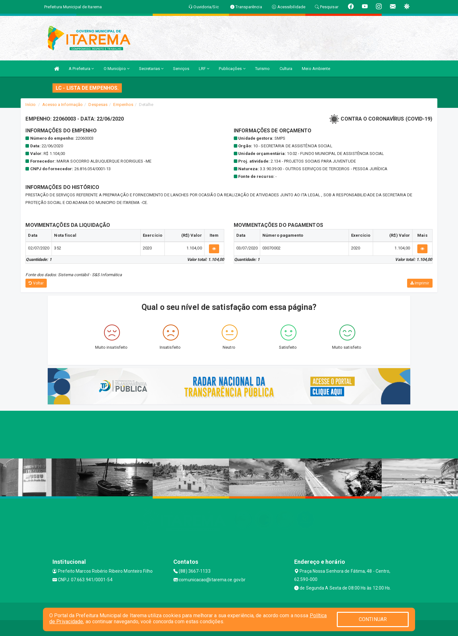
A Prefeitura (81, 68)
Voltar (36, 283)
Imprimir (419, 283)
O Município (116, 68)
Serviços (181, 68)
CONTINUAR (373, 619)
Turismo (262, 68)
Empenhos (123, 104)
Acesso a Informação (62, 104)
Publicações (232, 68)
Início (30, 104)
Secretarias (151, 68)
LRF (204, 68)
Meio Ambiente (316, 68)
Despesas (98, 104)
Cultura (286, 68)
